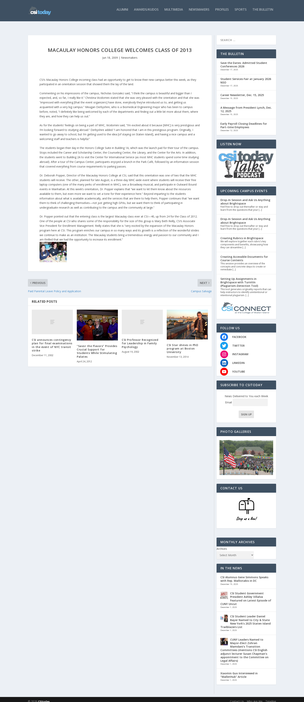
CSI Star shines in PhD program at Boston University (182, 344)
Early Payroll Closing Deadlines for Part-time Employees (243, 121)
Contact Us (237, 697)
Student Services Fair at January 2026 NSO (245, 76)
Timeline (270, 697)
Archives (222, 545)
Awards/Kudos (146, 12)
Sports (241, 12)
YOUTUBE (238, 367)
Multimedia (173, 12)
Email (246, 398)
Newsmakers (199, 12)
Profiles (222, 12)
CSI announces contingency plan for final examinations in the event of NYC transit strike (52, 341)
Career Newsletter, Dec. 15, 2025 (242, 91)
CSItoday (44, 697)
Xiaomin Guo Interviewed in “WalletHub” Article (239, 671)
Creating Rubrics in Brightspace (241, 234)
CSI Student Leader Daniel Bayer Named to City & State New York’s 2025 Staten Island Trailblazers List (245, 618)
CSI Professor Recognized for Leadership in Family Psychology (140, 339)
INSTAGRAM (240, 350)
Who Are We (255, 697)
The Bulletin (262, 12)
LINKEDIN (238, 359)
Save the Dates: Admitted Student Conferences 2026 (243, 60)
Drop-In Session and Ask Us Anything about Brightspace (245, 197)
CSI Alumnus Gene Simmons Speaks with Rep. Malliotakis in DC (244, 575)
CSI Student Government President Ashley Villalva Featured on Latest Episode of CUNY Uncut (245, 595)
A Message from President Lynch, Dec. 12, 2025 (246, 105)
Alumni (122, 12)
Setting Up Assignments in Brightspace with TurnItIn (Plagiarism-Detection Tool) (239, 278)
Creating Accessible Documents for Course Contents (244, 254)
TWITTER (238, 342)
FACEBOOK (239, 333)
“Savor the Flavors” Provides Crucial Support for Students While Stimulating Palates (97, 347)
